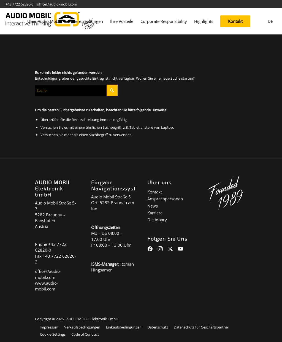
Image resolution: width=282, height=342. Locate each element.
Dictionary (157, 219)
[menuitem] (44, 21)
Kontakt (154, 192)
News (152, 206)
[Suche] (76, 90)
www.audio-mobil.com (46, 286)
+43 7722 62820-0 (19, 4)
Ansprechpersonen (165, 198)
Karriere (154, 213)
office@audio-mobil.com (57, 4)
